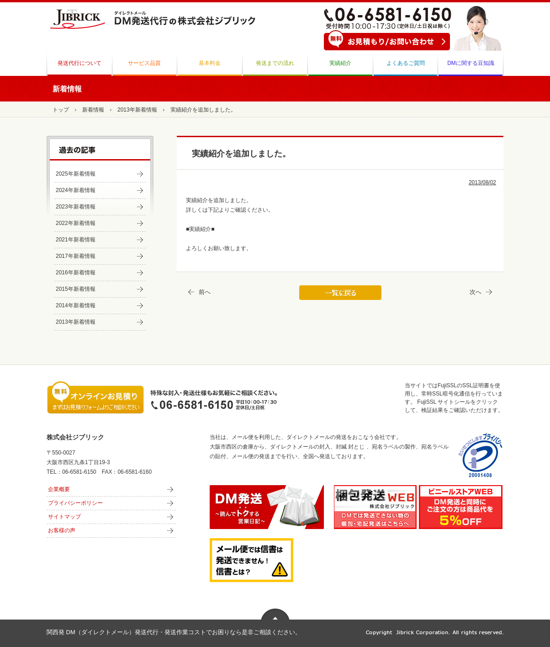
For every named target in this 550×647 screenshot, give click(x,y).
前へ (198, 292)
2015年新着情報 (75, 289)
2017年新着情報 (75, 256)
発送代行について (79, 63)
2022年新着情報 (75, 223)
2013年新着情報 (137, 110)
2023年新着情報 (75, 206)
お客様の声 (61, 530)
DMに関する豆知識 (470, 63)
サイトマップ (64, 516)
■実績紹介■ (200, 229)
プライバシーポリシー (75, 503)
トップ (61, 110)
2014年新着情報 (75, 305)
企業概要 (59, 489)
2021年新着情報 (75, 239)
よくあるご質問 (405, 63)
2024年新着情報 (75, 190)
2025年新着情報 (75, 174)
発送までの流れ (275, 63)
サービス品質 (144, 63)
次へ (482, 292)
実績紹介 (340, 63)
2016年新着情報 (75, 272)
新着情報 (93, 110)
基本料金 (210, 63)
